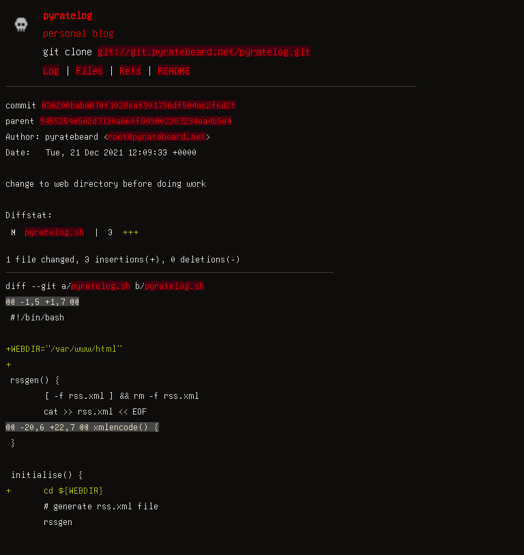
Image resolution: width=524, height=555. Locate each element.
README (174, 70)
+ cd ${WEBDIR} (54, 490)
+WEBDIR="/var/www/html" (63, 348)
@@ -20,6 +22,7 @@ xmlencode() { (82, 427)
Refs (130, 70)
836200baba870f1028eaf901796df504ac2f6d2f (139, 105)
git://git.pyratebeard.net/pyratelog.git (204, 51)
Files (89, 70)
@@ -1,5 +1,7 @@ (42, 301)
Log (51, 70)
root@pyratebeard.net (157, 136)
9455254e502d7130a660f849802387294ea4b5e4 (135, 120)
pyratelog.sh (54, 232)
